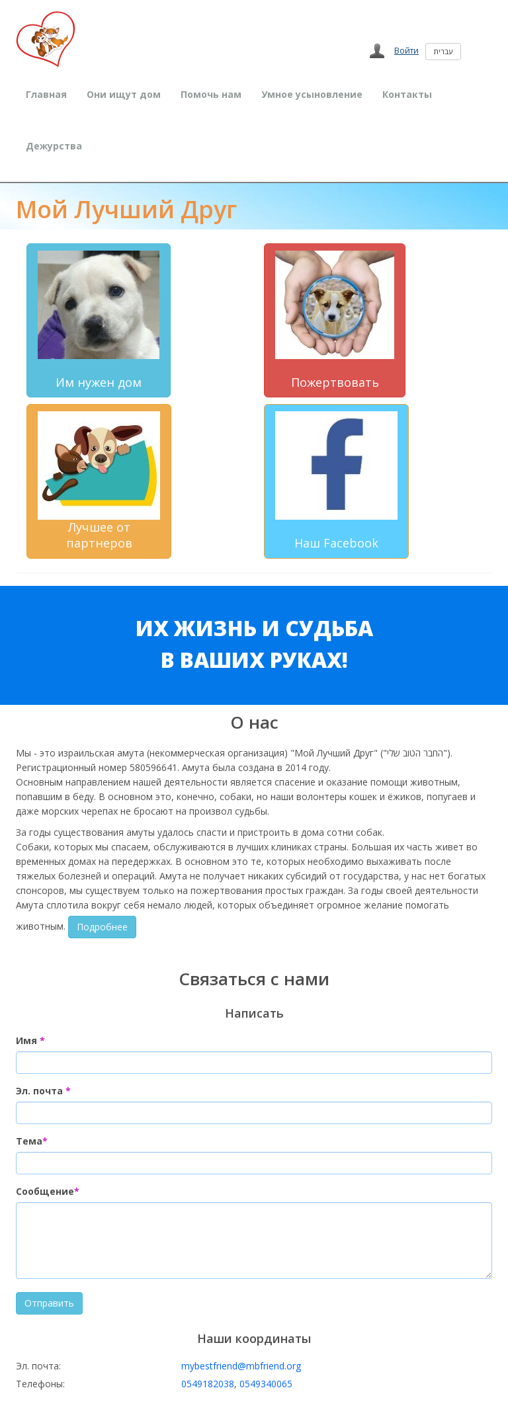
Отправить (49, 1303)
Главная (46, 94)
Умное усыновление (311, 94)
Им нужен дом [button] (98, 320)
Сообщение (47, 1191)
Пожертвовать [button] (334, 320)
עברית (443, 51)
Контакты (407, 94)
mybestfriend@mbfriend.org (241, 1366)
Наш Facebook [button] (336, 481)
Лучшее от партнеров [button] (99, 481)
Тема (32, 1141)
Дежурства (54, 146)
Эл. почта (43, 1090)
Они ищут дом (124, 94)
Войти (406, 50)
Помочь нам (211, 94)
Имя (30, 1040)
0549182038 (207, 1383)
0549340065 (265, 1383)
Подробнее (102, 926)
